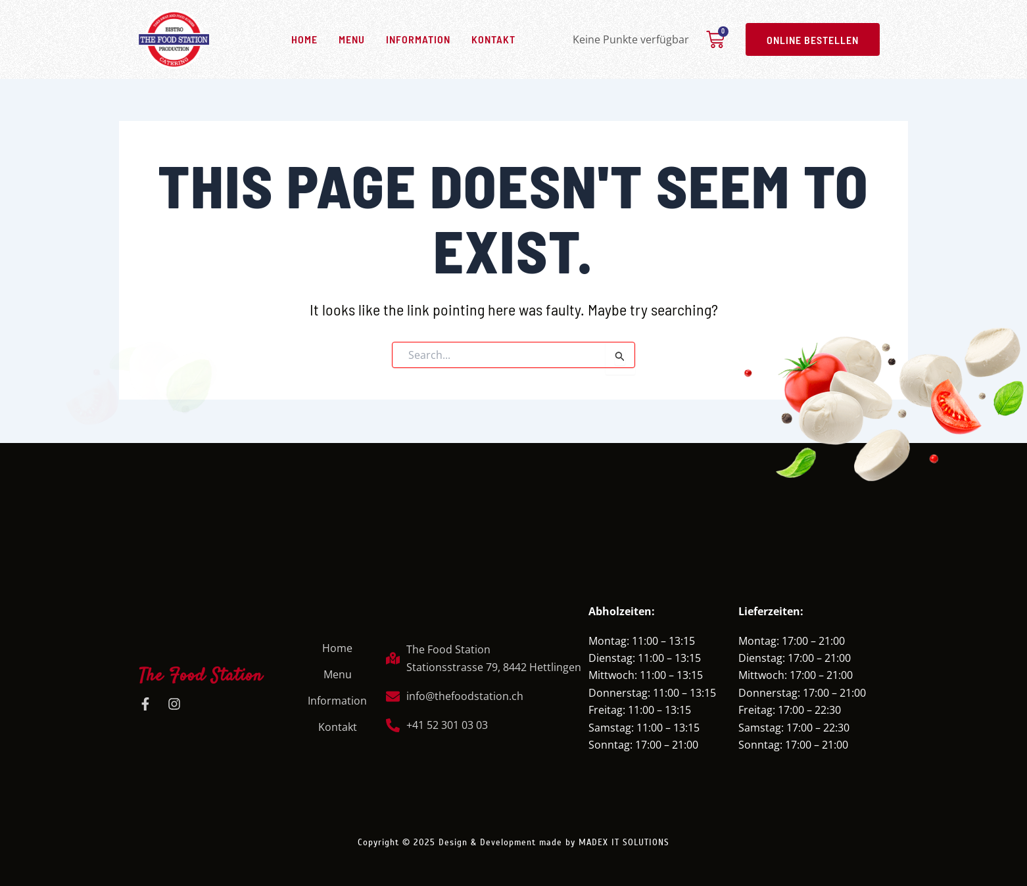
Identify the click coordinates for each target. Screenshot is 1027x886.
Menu (352, 39)
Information (418, 39)
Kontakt (493, 39)
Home (304, 39)
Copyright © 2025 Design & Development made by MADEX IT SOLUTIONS (513, 839)
